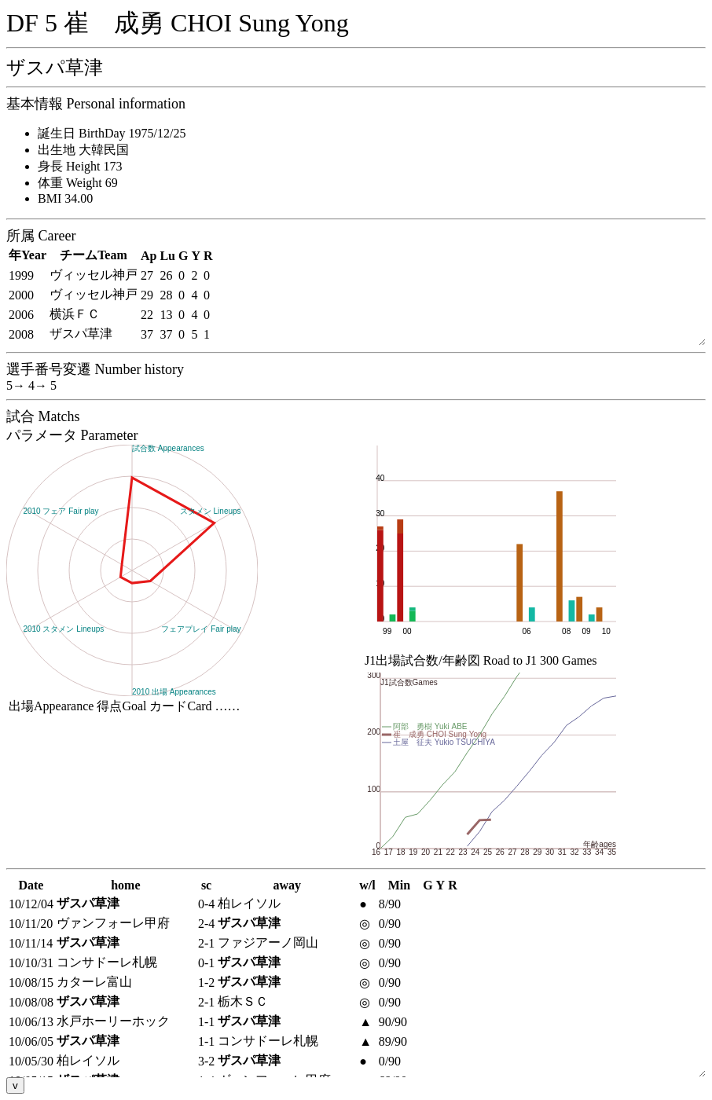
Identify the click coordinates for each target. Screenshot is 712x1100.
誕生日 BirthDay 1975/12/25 (111, 133)
